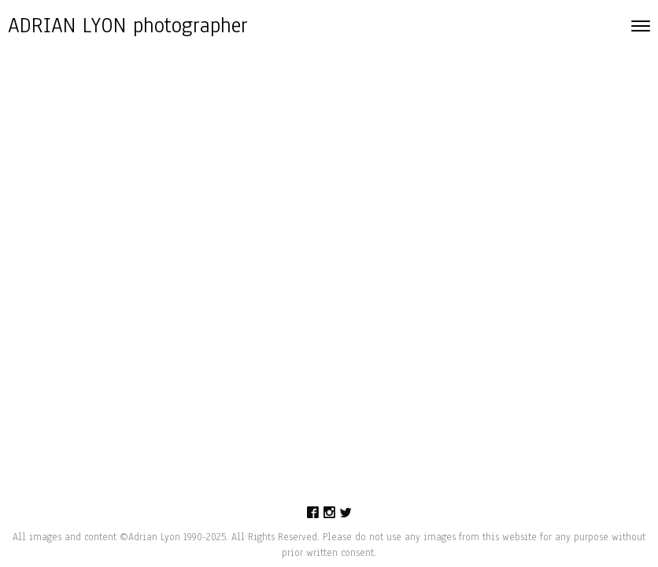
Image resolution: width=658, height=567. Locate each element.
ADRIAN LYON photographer (128, 25)
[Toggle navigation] (640, 26)
